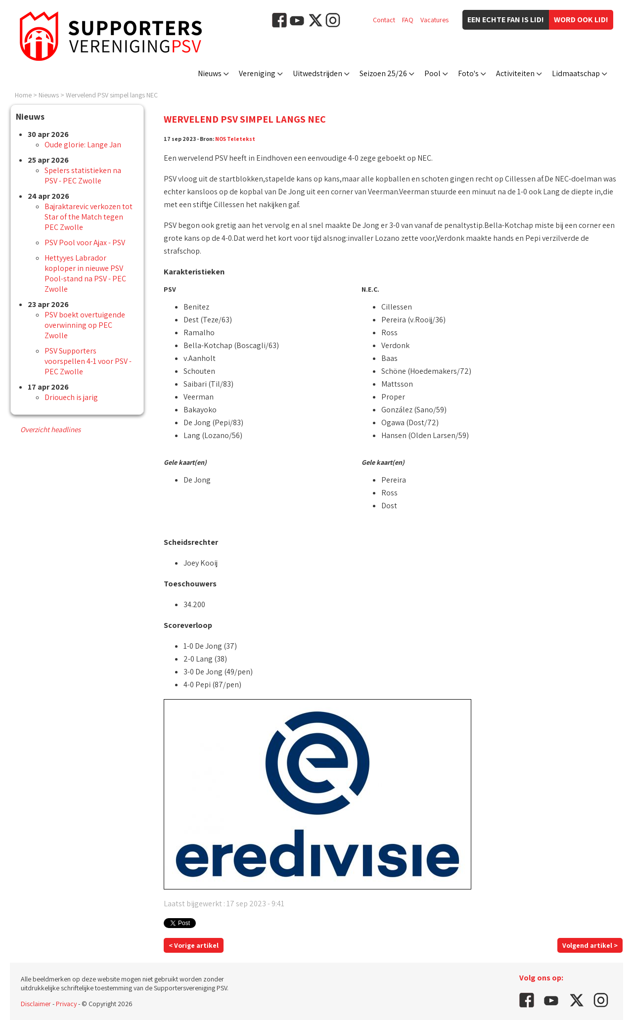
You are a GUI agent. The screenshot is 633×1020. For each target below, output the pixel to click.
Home (23, 94)
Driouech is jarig (71, 397)
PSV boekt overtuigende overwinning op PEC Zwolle (85, 325)
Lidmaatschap (576, 73)
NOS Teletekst (235, 138)
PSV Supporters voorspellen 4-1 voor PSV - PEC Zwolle (88, 361)
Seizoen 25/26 (383, 73)
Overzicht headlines (50, 429)
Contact (384, 19)
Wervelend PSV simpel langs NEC (112, 94)
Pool (432, 73)
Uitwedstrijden (317, 73)
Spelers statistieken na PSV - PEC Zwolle (83, 175)
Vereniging (257, 73)
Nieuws (210, 73)
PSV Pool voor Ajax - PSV (85, 242)
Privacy (66, 1003)
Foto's (468, 73)
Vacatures (434, 19)
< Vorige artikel (194, 945)
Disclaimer (36, 1003)
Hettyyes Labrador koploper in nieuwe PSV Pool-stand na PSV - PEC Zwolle (85, 273)
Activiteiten (515, 73)
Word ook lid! (581, 19)
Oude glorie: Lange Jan (83, 144)
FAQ (407, 19)
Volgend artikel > (590, 945)
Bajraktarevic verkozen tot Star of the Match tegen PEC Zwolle (89, 216)
